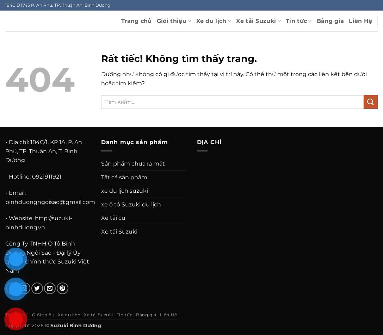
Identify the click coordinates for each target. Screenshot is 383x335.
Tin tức (299, 21)
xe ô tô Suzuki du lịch (131, 204)
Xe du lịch (213, 21)
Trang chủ (136, 21)
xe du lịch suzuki (124, 190)
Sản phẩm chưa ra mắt (133, 163)
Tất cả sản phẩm (124, 177)
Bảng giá (330, 21)
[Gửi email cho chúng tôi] (50, 288)
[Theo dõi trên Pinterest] (62, 288)
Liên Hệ (360, 21)
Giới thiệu (174, 21)
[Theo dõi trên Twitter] (37, 288)
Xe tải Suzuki (258, 21)
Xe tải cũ (113, 218)
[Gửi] (371, 102)
